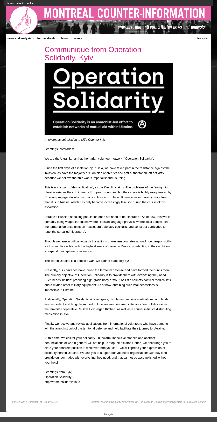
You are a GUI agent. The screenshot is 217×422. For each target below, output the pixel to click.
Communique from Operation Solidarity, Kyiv (93, 53)
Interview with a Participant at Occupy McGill (33, 401)
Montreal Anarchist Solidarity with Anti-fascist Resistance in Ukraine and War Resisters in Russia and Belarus (150, 401)
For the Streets (47, 39)
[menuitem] (202, 38)
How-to (65, 38)
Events (78, 38)
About (20, 3)
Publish (30, 3)
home (11, 3)
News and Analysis (21, 39)
